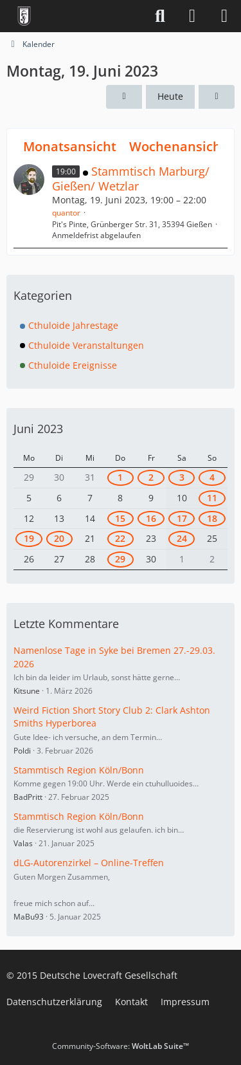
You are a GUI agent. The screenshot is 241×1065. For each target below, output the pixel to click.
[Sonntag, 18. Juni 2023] (124, 97)
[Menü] (224, 16)
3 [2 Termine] (181, 477)
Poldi (22, 750)
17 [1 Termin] (182, 518)
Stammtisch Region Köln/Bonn (78, 770)
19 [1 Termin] (29, 538)
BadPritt (27, 797)
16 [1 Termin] (151, 518)
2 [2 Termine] (151, 477)
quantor (66, 212)
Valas (23, 843)
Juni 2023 (38, 428)
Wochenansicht (177, 146)
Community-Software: (120, 1046)
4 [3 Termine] (212, 477)
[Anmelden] (192, 16)
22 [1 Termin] (120, 538)
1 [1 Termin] (120, 477)
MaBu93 (28, 916)
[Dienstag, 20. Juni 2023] (217, 97)
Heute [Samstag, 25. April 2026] (170, 96)
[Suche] (160, 16)
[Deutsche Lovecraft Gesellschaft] (24, 16)
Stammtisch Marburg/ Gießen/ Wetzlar (131, 178)
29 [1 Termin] (120, 559)
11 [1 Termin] (212, 498)
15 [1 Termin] (120, 518)
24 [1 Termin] (182, 538)
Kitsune (26, 690)
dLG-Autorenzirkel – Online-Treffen (88, 863)
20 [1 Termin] (59, 538)
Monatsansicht (69, 146)
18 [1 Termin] (212, 518)
